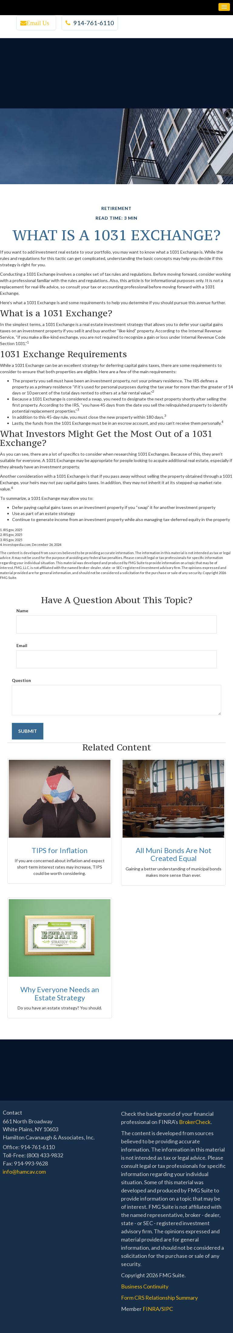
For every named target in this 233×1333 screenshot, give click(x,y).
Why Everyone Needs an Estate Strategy (59, 993)
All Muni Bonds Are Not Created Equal (173, 854)
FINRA (151, 1308)
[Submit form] (27, 731)
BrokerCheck (195, 1122)
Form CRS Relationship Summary (159, 1297)
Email (21, 645)
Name (22, 610)
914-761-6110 (90, 22)
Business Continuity (144, 1286)
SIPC (167, 1308)
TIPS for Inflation (60, 850)
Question (21, 680)
